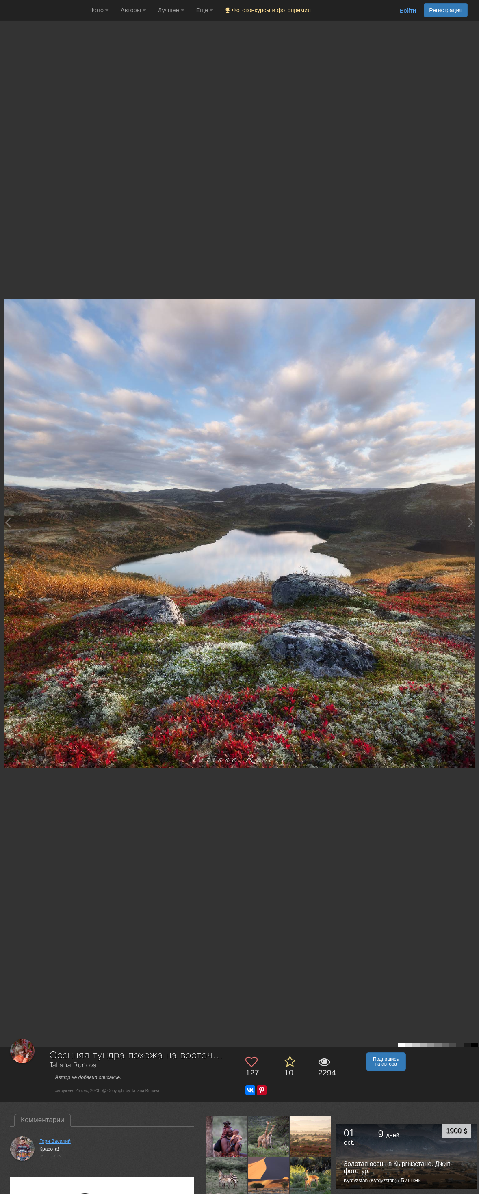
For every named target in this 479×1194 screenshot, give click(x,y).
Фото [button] (99, 10)
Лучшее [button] (171, 10)
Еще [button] (204, 10)
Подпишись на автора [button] (386, 1061)
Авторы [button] (133, 10)
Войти (408, 10)
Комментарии (42, 1120)
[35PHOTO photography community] (44, 10)
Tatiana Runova (73, 1065)
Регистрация (445, 10)
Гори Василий (55, 1141)
